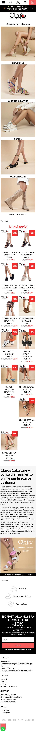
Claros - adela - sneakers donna (9, 353)
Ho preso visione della (19, 649)
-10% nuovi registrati (18, 6)
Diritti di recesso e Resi (8, 699)
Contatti (3, 679)
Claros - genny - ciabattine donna (9, 320)
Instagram (6, 713)
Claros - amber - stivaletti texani (26, 320)
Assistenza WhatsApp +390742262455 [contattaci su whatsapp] (18, 575)
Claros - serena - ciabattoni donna (26, 389)
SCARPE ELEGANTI (18, 177)
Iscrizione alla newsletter (9, 686)
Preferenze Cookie (25, 671)
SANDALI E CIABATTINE (18, 101)
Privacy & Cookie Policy (9, 671)
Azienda (3, 681)
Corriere (22, 588)
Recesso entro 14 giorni (22, 596)
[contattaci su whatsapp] (3, 729)
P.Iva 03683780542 (7, 668)
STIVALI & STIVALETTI (18, 215)
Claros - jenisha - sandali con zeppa (9, 254)
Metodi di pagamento (8, 695)
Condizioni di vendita (8, 702)
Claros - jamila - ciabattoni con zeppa (9, 287)
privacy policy (26, 649)
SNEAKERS (18, 139)
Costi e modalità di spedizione (11, 697)
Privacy (3, 684)
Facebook (6, 710)
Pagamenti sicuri (22, 604)
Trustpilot (4, 221)
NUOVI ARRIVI (18, 63)
